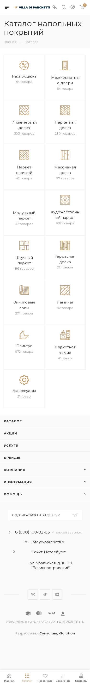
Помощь (13, 494)
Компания (14, 470)
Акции (10, 433)
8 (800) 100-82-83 (32, 532)
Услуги (11, 445)
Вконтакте (33, 594)
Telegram (45, 594)
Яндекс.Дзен (57, 594)
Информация (18, 482)
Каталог (13, 421)
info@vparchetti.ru (49, 542)
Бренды (12, 458)
